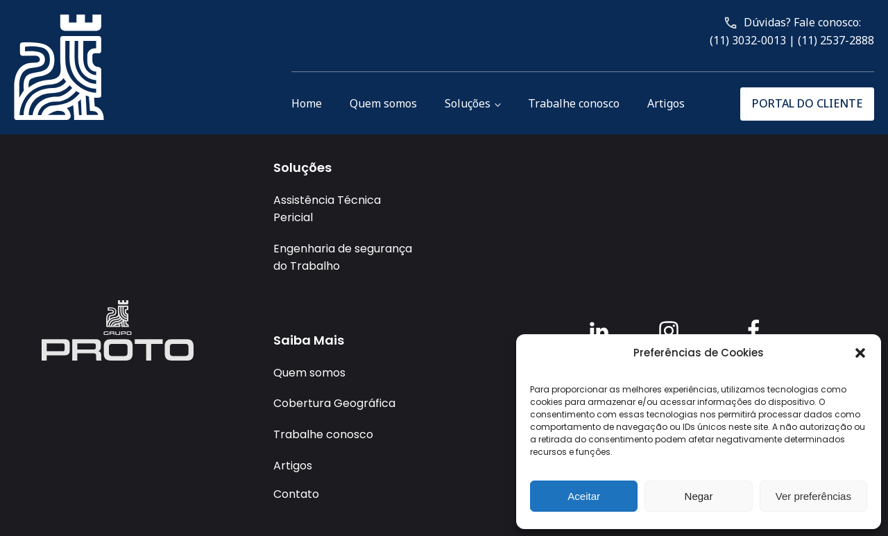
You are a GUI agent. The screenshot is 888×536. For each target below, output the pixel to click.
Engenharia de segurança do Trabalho (342, 258)
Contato (296, 494)
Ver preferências (813, 496)
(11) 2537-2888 (836, 40)
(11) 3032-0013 (748, 40)
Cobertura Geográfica (334, 403)
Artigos (666, 103)
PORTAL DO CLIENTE (807, 103)
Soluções (467, 103)
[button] (860, 353)
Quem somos (383, 103)
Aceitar (583, 496)
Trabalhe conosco (574, 103)
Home (306, 103)
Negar (699, 496)
